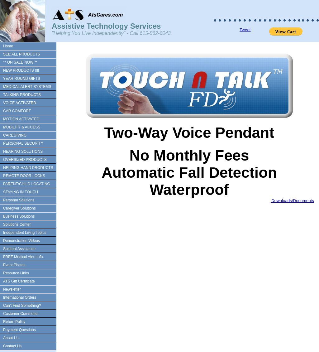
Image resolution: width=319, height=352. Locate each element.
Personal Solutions (18, 200)
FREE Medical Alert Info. (23, 257)
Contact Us (12, 346)
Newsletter (12, 289)
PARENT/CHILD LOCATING (26, 184)
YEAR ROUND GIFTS (21, 78)
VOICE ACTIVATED (19, 103)
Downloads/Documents (292, 200)
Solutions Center (17, 224)
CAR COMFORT (17, 111)
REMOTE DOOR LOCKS (24, 176)
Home (8, 46)
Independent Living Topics (24, 232)
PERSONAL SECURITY (23, 143)
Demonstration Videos (21, 241)
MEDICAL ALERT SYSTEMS (27, 86)
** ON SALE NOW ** (20, 62)
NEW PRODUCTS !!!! (21, 70)
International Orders (19, 297)
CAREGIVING (14, 135)
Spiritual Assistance (19, 249)
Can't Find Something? (22, 305)
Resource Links (16, 273)
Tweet (245, 29)
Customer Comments (20, 313)
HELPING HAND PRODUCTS (28, 168)
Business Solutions (19, 216)
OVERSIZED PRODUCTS (25, 159)
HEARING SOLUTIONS (23, 151)
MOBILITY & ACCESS (21, 127)
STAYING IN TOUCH (20, 192)
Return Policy (14, 322)
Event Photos (14, 265)
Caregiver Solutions (19, 208)
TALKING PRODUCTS (22, 95)
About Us (10, 338)
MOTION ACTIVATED (21, 119)
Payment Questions (19, 330)
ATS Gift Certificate (19, 281)
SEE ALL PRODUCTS (21, 54)
